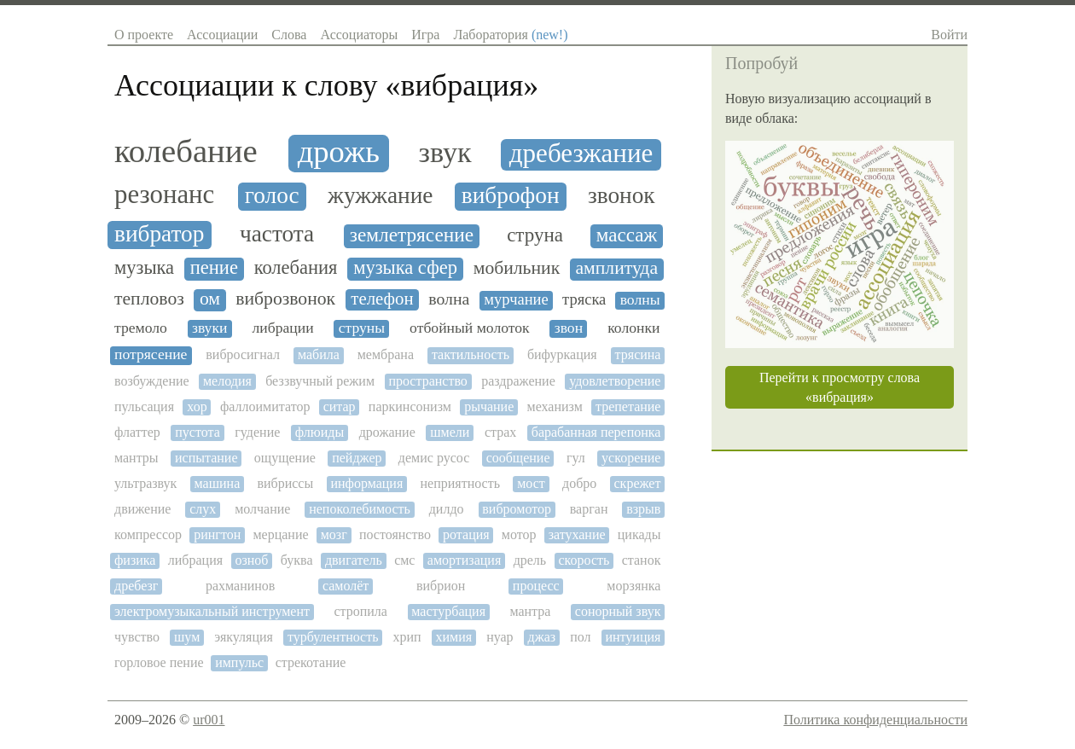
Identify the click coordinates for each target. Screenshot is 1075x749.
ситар (339, 406)
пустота (197, 432)
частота (277, 234)
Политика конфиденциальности (875, 719)
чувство (137, 637)
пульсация (144, 406)
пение (214, 268)
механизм (555, 406)
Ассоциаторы (359, 34)
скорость (584, 560)
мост (531, 483)
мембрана (385, 354)
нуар (499, 637)
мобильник (517, 268)
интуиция (632, 637)
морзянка (633, 585)
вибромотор (516, 509)
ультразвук (145, 483)
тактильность (470, 354)
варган (589, 509)
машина (218, 483)
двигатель (353, 560)
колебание (186, 151)
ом (210, 299)
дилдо (446, 509)
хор (196, 406)
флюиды (319, 432)
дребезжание (581, 153)
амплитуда (616, 268)
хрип (406, 637)
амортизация (464, 560)
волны (640, 300)
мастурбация (448, 611)
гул (576, 457)
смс (404, 560)
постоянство (395, 534)
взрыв (643, 509)
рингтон (217, 534)
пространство (427, 381)
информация (366, 483)
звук (445, 152)
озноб (251, 560)
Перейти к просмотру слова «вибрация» (839, 387)
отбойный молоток (470, 328)
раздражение (518, 381)
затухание (577, 534)
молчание (262, 509)
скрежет (637, 483)
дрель (530, 560)
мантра (529, 611)
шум (187, 637)
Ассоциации (222, 34)
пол (580, 637)
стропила (360, 611)
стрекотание (311, 662)
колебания (296, 268)
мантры (136, 457)
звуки (210, 328)
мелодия (227, 381)
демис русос (433, 457)
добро (579, 483)
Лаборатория (510, 34)
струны (362, 328)
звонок (621, 195)
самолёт (345, 585)
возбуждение (151, 381)
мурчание (516, 299)
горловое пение (159, 662)
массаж (626, 235)
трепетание (628, 406)
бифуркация (562, 354)
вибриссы (285, 483)
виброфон (511, 195)
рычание (489, 406)
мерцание (280, 534)
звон (569, 328)
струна (535, 235)
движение (142, 509)
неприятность (460, 483)
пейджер (356, 457)
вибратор (159, 234)
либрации (282, 328)
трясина (638, 354)
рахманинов (240, 585)
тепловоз (149, 299)
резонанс (164, 195)
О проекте (143, 34)
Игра (425, 34)
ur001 (208, 719)
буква (297, 560)
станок (641, 560)
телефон (382, 299)
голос (272, 195)
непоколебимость (359, 509)
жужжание (380, 195)
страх (500, 432)
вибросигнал (243, 354)
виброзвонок (285, 299)
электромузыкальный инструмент (212, 611)
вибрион (440, 585)
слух (202, 509)
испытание (206, 457)
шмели (449, 432)
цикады (639, 534)
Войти (949, 34)
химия (454, 637)
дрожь (339, 152)
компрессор (148, 534)
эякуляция (243, 637)
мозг (334, 534)
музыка (144, 268)
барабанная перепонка (596, 432)
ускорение (630, 457)
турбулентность (333, 637)
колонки (633, 328)
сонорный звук (618, 611)
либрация (195, 560)
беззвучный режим (320, 381)
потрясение (150, 354)
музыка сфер (405, 268)
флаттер (137, 432)
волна (448, 299)
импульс (239, 662)
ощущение (285, 457)
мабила (319, 354)
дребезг (136, 585)
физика (134, 560)
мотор (519, 534)
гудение (257, 432)
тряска (584, 299)
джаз (542, 637)
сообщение (518, 457)
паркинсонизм (410, 406)
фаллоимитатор (265, 406)
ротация (466, 534)
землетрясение (412, 235)
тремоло (140, 328)
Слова (288, 34)
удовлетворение (614, 381)
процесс (536, 585)
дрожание (387, 432)
